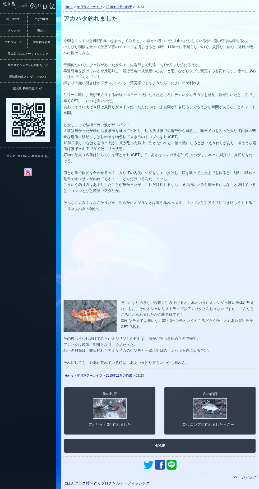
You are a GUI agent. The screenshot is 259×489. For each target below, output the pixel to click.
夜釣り (41, 30)
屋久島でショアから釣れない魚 (28, 65)
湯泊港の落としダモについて (28, 76)
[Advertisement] (159, 259)
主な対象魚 (41, 19)
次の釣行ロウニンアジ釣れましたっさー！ (210, 409)
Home (69, 7)
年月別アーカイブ (89, 7)
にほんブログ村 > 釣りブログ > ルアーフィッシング (106, 483)
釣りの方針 (13, 19)
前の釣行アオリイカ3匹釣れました (109, 409)
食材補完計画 (41, 42)
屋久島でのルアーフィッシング (28, 53)
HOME (159, 446)
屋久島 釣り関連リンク (28, 88)
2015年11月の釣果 (119, 7)
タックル (14, 30)
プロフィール (13, 42)
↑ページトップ (244, 477)
